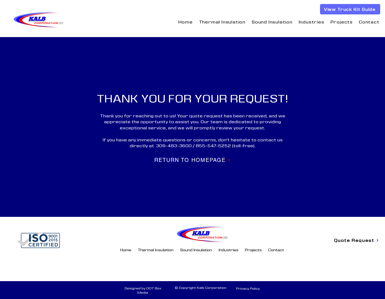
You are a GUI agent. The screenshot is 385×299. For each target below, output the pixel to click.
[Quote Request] (356, 240)
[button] (222, 22)
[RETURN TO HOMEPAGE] (192, 160)
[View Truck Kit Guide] (350, 9)
